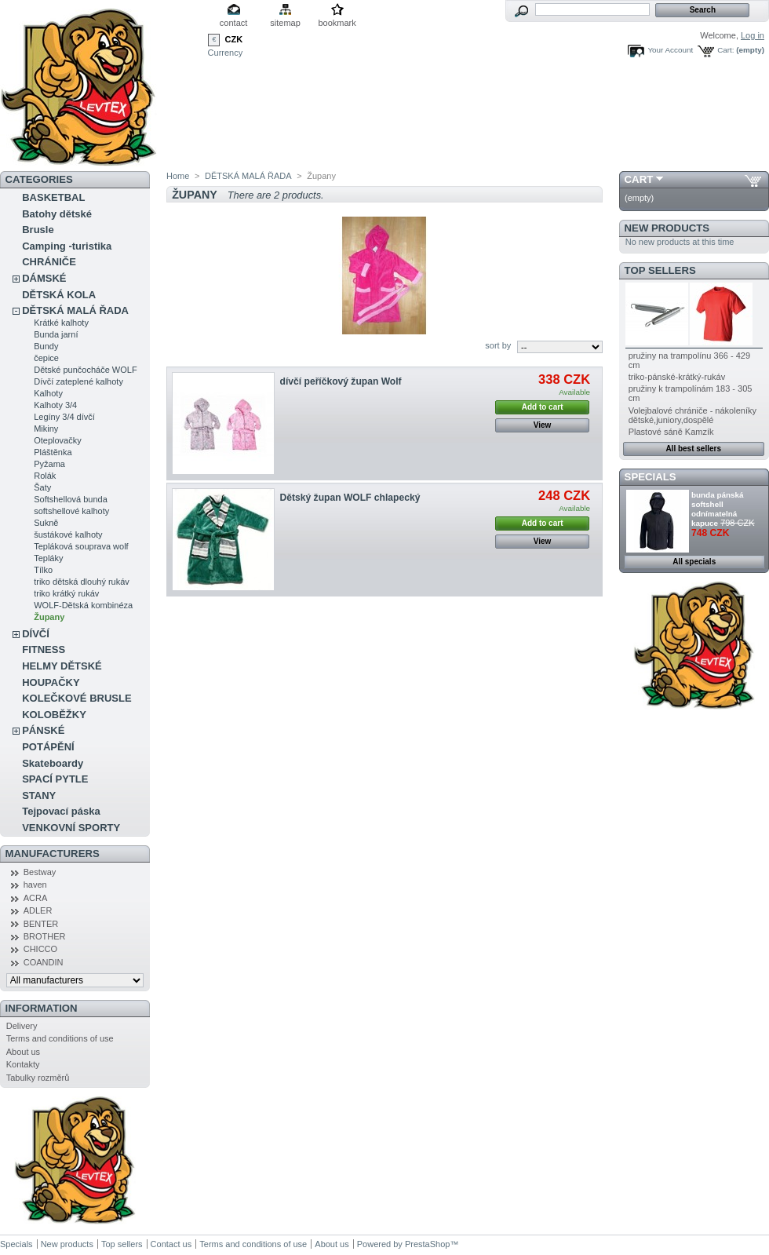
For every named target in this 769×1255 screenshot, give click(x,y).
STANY (39, 795)
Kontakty (23, 1064)
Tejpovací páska (61, 811)
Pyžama (49, 464)
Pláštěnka (52, 452)
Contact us (171, 1244)
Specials (650, 477)
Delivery (22, 1026)
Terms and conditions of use (60, 1038)
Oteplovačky (58, 440)
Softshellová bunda (71, 499)
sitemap (285, 22)
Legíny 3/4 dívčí (64, 416)
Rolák (45, 475)
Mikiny (46, 428)
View (543, 425)
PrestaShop (427, 1244)
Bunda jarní (56, 334)
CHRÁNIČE (49, 262)
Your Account (670, 50)
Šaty (42, 487)
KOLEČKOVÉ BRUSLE (76, 698)
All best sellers (693, 448)
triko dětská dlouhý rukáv (81, 581)
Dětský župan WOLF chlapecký (350, 497)
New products (667, 228)
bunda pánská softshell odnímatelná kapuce (717, 509)
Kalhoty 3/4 (55, 405)
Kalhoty (48, 393)
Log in (752, 35)
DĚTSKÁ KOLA (59, 295)
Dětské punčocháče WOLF (85, 369)
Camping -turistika (66, 246)
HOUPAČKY (50, 682)
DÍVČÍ (35, 634)
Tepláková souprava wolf (81, 546)
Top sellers (660, 270)
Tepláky (48, 558)
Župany (49, 617)
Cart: (725, 50)
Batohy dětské (57, 214)
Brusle (37, 229)
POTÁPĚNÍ (48, 747)
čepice (46, 358)
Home (177, 176)
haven (35, 884)
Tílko (43, 570)
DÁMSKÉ (44, 278)
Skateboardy (52, 763)
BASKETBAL (53, 197)
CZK (234, 39)
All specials (694, 561)
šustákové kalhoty (68, 534)
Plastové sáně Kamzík (671, 431)
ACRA (36, 898)
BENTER (41, 923)
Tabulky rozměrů (38, 1077)
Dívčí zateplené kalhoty (78, 381)
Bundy (46, 346)
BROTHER (45, 936)
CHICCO (40, 949)
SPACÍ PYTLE (55, 779)
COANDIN (44, 962)
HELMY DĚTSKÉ (62, 666)
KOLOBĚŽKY (54, 715)
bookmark (336, 22)
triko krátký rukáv (66, 593)
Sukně (46, 522)
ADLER (38, 910)
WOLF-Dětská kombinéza (83, 605)
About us (23, 1051)
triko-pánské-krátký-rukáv (677, 376)
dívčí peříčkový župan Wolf (341, 381)
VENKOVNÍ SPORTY (71, 828)
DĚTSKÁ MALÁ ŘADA (75, 310)
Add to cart (542, 407)
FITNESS (43, 649)
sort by (498, 345)
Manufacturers (52, 853)
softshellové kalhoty (71, 511)
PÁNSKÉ (43, 730)
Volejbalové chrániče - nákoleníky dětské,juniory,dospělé (692, 415)
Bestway (40, 872)
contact (233, 22)
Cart (639, 179)
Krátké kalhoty (61, 322)
